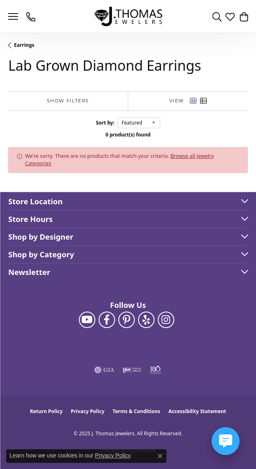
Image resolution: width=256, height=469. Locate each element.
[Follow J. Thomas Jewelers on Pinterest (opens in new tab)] (126, 320)
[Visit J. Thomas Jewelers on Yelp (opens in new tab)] (146, 320)
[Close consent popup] (159, 455)
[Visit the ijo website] (131, 370)
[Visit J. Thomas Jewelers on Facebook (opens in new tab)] (107, 320)
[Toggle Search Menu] (216, 16)
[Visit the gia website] (104, 370)
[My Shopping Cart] (243, 16)
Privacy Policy (87, 411)
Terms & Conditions (136, 411)
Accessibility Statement (197, 411)
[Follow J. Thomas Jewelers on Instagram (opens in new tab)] (166, 320)
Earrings (24, 45)
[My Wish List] (230, 16)
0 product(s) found (128, 134)
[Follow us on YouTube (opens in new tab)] (87, 320)
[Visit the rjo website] (155, 370)
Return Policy (46, 411)
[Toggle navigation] (13, 16)
